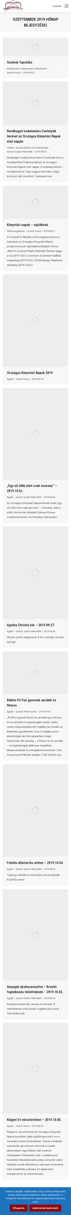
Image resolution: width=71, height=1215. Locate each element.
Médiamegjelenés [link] (16, 231)
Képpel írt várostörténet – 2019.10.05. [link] (34, 1120)
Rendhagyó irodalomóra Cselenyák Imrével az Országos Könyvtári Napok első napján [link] (34, 136)
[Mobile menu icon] (66, 6)
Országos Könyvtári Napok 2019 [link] (30, 373)
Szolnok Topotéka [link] (19, 62)
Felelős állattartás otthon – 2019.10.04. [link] (35, 863)
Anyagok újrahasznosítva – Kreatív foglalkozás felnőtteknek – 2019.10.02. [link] (35, 989)
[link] (35, 47)
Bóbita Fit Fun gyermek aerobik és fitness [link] (31, 702)
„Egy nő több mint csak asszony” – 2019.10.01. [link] (32, 488)
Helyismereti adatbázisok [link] (34, 68)
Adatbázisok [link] (13, 68)
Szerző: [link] (14, 72)
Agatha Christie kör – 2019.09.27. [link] (31, 625)
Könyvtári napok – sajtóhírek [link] (27, 225)
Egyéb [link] (10, 379)
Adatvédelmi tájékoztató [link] (45, 1208)
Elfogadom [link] (18, 1208)
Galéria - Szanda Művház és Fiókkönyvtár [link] (27, 147)
